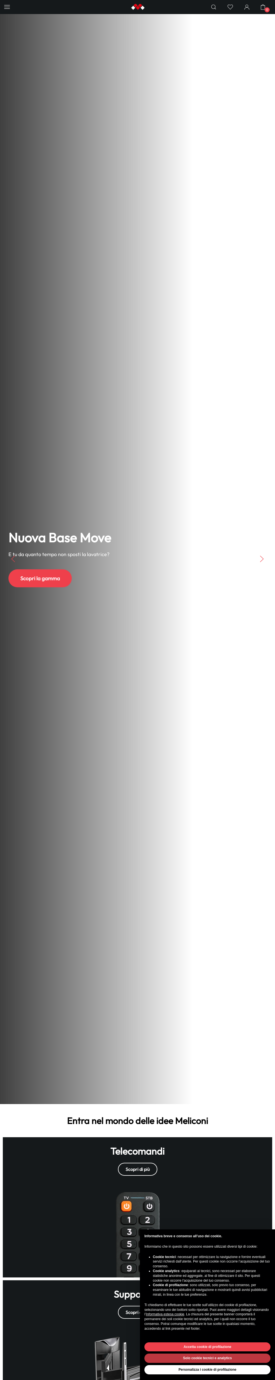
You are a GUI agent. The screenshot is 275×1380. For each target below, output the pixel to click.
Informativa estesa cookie (165, 1314)
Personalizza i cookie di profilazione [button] (207, 1370)
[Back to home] (137, 7)
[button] (7, 7)
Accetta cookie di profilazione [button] (207, 1347)
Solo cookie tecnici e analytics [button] (207, 1358)
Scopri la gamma (40, 578)
